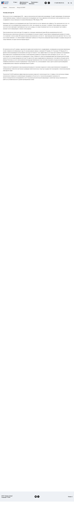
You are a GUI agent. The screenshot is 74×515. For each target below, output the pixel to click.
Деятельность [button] (24, 2)
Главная (5, 7)
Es (71, 3)
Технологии (12, 7)
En (68, 3)
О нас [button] (15, 2)
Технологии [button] (34, 2)
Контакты (31, 3)
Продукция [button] (23, 3)
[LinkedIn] (49, 3)
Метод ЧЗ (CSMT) (21, 7)
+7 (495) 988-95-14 (59, 3)
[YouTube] (46, 3)
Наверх (70, 496)
